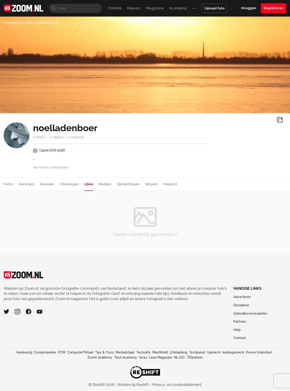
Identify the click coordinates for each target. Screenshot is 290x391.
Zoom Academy (99, 357)
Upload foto (214, 8)
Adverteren (242, 297)
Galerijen (26, 184)
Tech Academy (125, 357)
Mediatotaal (125, 352)
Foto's (8, 184)
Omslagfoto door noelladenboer (31, 22)
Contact (239, 338)
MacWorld (160, 352)
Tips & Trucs (104, 352)
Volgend (170, 184)
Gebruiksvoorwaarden (250, 313)
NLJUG (179, 357)
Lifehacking (178, 352)
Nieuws (134, 8)
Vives (143, 357)
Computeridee (45, 352)
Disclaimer (241, 305)
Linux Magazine (160, 357)
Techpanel (197, 352)
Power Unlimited (259, 352)
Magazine (155, 8)
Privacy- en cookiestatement (176, 384)
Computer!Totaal (80, 352)
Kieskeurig (24, 352)
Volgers (151, 184)
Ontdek (114, 8)
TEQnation (195, 357)
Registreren (274, 8)
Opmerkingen (128, 184)
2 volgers (56, 137)
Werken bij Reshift (133, 384)
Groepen (47, 184)
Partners (239, 321)
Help (237, 330)
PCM (61, 352)
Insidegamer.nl (233, 352)
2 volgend (76, 137)
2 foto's (39, 137)
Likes (88, 184)
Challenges (69, 184)
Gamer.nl (214, 352)
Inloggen (248, 8)
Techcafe (143, 352)
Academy (178, 8)
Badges (105, 184)
